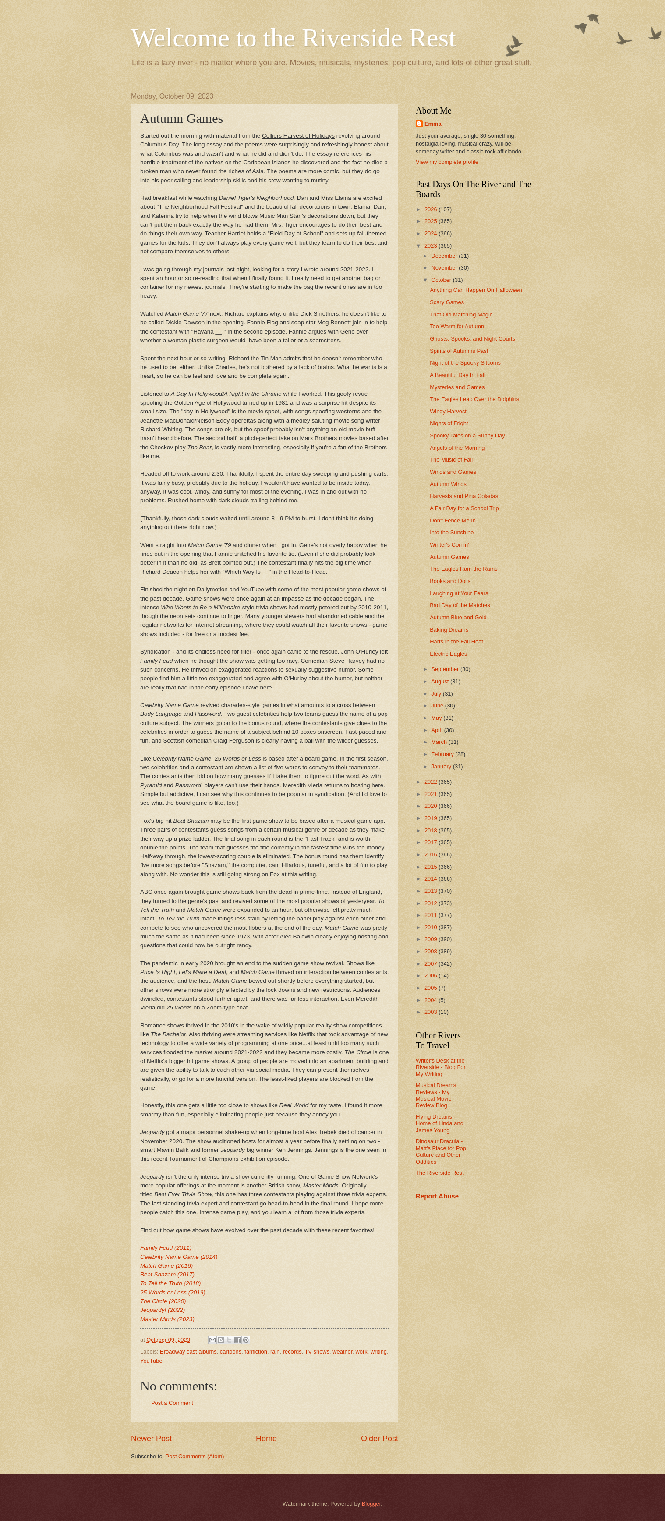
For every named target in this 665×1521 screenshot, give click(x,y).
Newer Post (151, 1438)
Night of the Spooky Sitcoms (465, 362)
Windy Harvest (448, 411)
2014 (431, 878)
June (438, 705)
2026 (431, 209)
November (445, 267)
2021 (431, 794)
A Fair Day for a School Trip (464, 508)
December (445, 255)
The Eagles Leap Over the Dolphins (474, 399)
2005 (431, 987)
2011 (431, 915)
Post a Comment (172, 1403)
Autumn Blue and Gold (458, 617)
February (443, 754)
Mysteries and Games (457, 387)
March (439, 742)
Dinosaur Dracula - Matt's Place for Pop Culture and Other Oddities (441, 1151)
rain (274, 1351)
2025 (431, 221)
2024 (431, 233)
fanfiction (255, 1351)
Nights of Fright (449, 423)
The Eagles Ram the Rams (464, 568)
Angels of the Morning (457, 447)
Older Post (379, 1438)
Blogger (371, 1503)
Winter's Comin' (449, 544)
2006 (431, 975)
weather (342, 1351)
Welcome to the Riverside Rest (293, 37)
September (445, 669)
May (437, 717)
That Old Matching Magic (461, 314)
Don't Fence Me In (453, 520)
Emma (433, 124)
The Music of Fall (451, 459)
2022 (431, 781)
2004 (431, 1000)
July (436, 693)
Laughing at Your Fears (459, 593)
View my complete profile (447, 162)
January (442, 766)
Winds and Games (453, 472)
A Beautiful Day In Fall (457, 375)
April (437, 730)
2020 (431, 806)
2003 (431, 1012)
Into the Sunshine (452, 532)
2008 (431, 951)
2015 (431, 867)
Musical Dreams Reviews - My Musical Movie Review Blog (436, 1095)
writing (379, 1351)
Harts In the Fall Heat (456, 641)
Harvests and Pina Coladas (464, 496)
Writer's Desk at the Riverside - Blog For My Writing (441, 1067)
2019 (431, 818)
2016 (431, 854)
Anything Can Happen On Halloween (476, 290)
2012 (431, 903)
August (440, 681)
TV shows (317, 1351)
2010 (431, 927)
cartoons (230, 1351)
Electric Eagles (448, 653)
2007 (431, 963)
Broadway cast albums (188, 1351)
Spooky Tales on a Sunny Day (467, 435)
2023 (431, 245)
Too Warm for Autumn (457, 326)
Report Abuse (437, 1196)
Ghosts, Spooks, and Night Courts (472, 338)
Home (266, 1438)
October (442, 280)
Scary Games (447, 302)
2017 (431, 842)
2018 (431, 830)
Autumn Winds (448, 484)
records (292, 1351)
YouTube (151, 1361)
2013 (431, 891)
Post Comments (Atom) (195, 1456)
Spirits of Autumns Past (459, 351)
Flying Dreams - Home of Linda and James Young (439, 1123)
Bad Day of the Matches (460, 605)
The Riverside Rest (439, 1172)
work (361, 1351)
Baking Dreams (449, 629)
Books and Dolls (450, 581)
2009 (431, 939)
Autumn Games (449, 557)
